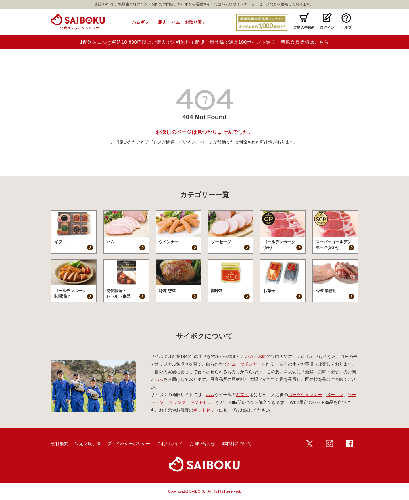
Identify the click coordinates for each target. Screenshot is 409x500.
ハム (176, 22)
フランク (177, 402)
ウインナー (250, 364)
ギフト (242, 394)
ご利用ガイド (170, 443)
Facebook (349, 443)
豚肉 (162, 22)
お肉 (262, 356)
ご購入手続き (304, 27)
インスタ (329, 443)
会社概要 (59, 443)
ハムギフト (142, 22)
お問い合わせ (202, 443)
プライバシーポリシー (128, 443)
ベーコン (334, 394)
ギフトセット (203, 402)
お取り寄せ (195, 22)
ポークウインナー (305, 394)
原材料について (237, 443)
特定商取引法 (88, 443)
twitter (309, 443)
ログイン (327, 27)
